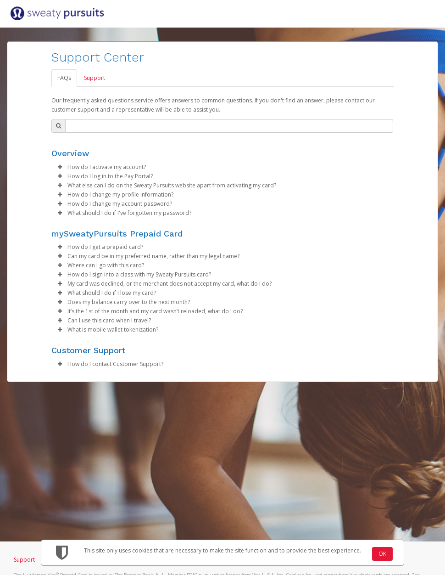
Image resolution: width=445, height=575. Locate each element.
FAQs (64, 78)
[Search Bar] (229, 126)
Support (94, 78)
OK (382, 554)
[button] (59, 167)
